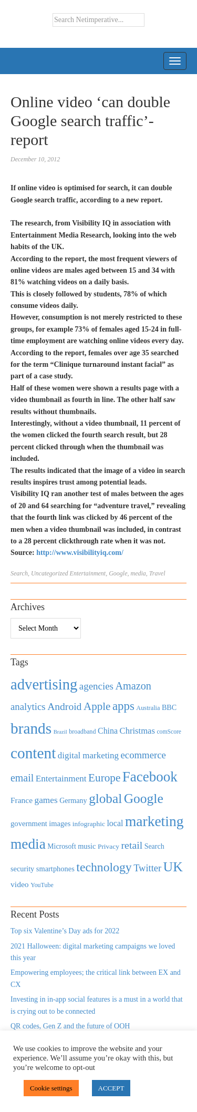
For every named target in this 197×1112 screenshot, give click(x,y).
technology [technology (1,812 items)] (103, 867)
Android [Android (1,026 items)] (64, 706)
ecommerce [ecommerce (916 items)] (143, 754)
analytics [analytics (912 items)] (28, 706)
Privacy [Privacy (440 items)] (108, 846)
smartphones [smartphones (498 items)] (55, 868)
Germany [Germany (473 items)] (73, 800)
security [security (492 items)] (22, 868)
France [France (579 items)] (22, 800)
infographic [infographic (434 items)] (88, 824)
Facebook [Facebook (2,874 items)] (150, 777)
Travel (157, 573)
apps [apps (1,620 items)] (123, 706)
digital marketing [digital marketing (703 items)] (88, 755)
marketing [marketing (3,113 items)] (154, 821)
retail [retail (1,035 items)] (132, 845)
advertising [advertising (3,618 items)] (44, 684)
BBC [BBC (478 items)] (169, 707)
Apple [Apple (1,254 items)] (97, 706)
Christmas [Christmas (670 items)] (137, 731)
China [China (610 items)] (108, 730)
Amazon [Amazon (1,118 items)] (133, 686)
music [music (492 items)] (87, 846)
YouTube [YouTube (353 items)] (42, 885)
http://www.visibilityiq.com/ (79, 553)
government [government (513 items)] (29, 823)
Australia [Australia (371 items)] (148, 708)
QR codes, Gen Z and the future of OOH (70, 1026)
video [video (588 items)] (20, 884)
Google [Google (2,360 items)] (143, 798)
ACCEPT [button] (111, 1088)
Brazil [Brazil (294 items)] (60, 732)
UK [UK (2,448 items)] (173, 866)
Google (118, 573)
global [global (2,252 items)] (105, 798)
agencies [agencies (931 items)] (96, 686)
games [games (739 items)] (46, 800)
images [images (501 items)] (59, 823)
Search (19, 573)
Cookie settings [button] (51, 1088)
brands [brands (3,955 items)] (31, 728)
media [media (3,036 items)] (28, 844)
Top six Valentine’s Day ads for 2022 (65, 931)
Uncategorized (49, 573)
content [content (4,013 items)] (33, 753)
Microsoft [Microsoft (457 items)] (61, 846)
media (138, 573)
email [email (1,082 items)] (22, 778)
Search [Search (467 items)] (154, 846)
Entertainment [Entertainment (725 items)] (61, 779)
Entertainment (88, 573)
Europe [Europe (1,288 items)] (104, 777)
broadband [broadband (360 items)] (82, 731)
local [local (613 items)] (115, 823)
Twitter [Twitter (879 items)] (147, 868)
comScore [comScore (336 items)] (169, 731)
